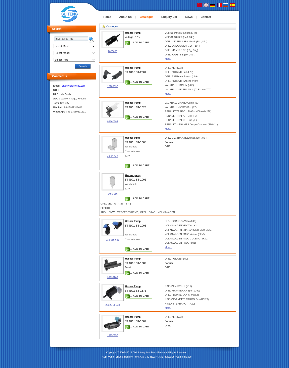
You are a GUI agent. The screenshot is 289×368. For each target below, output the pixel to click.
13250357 (112, 335)
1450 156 (113, 193)
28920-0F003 (112, 305)
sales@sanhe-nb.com (73, 85)
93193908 (112, 277)
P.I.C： (57, 94)
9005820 (112, 51)
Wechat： (58, 107)
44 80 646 (112, 156)
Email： (57, 85)
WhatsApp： (60, 111)
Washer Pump (133, 33)
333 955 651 (112, 239)
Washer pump (132, 137)
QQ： (56, 90)
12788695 (112, 86)
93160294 (112, 121)
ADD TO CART (139, 42)
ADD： (57, 98)
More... (168, 58)
